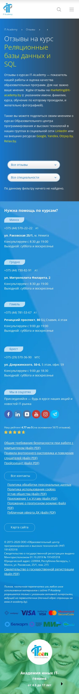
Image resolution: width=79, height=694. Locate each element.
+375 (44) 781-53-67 (20, 312)
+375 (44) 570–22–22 (21, 228)
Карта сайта (19, 527)
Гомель (14, 304)
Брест (13, 349)
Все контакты (20, 476)
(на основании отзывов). (37, 427)
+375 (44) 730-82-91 (21, 270)
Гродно (14, 262)
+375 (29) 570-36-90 (22, 357)
